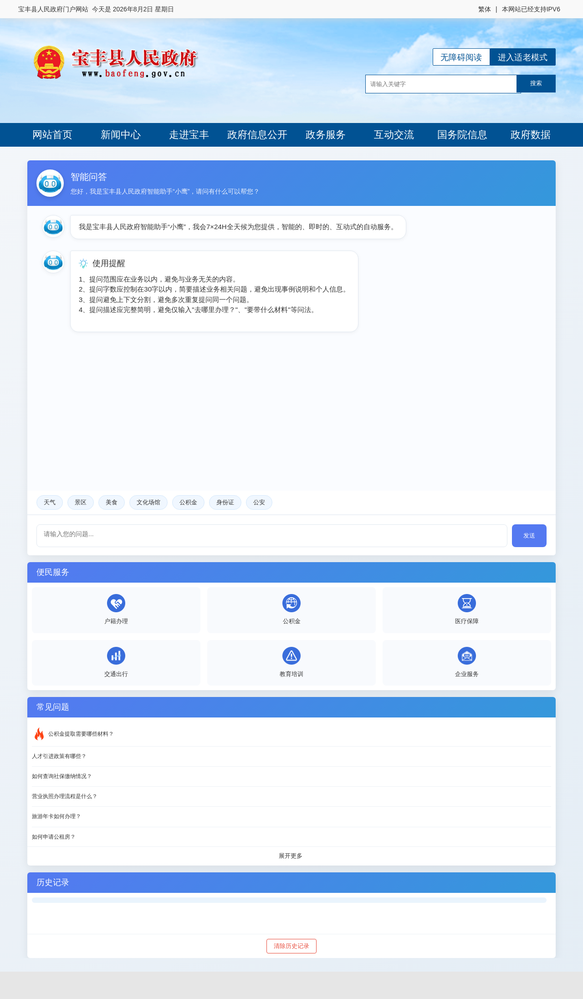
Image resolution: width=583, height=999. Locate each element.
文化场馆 (148, 502)
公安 (259, 502)
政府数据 (531, 134)
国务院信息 (462, 134)
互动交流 (394, 134)
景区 (81, 502)
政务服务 (326, 134)
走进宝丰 (189, 134)
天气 (50, 502)
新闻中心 (121, 134)
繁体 (484, 9)
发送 (529, 535)
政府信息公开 (257, 134)
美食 (112, 502)
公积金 (188, 502)
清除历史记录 (291, 946)
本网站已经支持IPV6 (531, 9)
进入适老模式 (523, 57)
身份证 (225, 502)
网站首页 (52, 134)
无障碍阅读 (461, 57)
